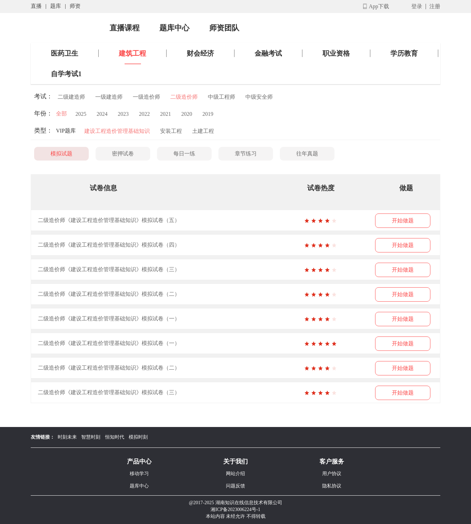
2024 (102, 114)
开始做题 (403, 220)
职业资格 (336, 53)
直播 (36, 6)
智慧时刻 (90, 437)
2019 (207, 114)
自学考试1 (66, 74)
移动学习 (139, 473)
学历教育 (404, 53)
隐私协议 (331, 485)
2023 (123, 114)
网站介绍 (235, 473)
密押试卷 (123, 153)
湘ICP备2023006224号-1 (235, 509)
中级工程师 (221, 97)
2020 (186, 114)
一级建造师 (109, 97)
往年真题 (307, 153)
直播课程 (125, 28)
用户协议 (331, 473)
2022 (144, 114)
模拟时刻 (138, 437)
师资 (75, 6)
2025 (80, 114)
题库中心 (174, 28)
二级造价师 (184, 97)
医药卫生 (64, 53)
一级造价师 (146, 97)
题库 (55, 6)
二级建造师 (71, 97)
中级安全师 (259, 97)
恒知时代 (114, 437)
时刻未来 (67, 437)
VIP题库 (66, 131)
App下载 (379, 6)
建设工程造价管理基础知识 (117, 131)
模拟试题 (61, 153)
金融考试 (268, 53)
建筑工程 (132, 53)
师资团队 (224, 28)
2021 (165, 114)
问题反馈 (235, 485)
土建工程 (203, 131)
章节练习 (246, 153)
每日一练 (184, 153)
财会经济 (200, 53)
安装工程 (171, 131)
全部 (61, 113)
